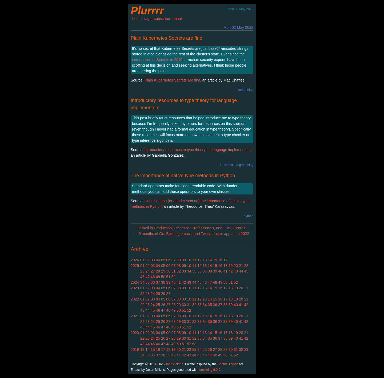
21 (241, 265)
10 (189, 260)
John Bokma (174, 364)
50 (163, 277)
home (137, 19)
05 (163, 260)
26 (163, 293)
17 (225, 260)
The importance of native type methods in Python (183, 175)
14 (210, 260)
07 (173, 260)
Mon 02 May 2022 (238, 27)
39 (215, 271)
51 (168, 277)
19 (231, 265)
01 (142, 260)
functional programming (236, 165)
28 (158, 271)
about (177, 19)
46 (142, 277)
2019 (135, 349)
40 (220, 271)
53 (194, 344)
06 (168, 260)
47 (147, 277)
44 (241, 271)
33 (184, 271)
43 (236, 271)
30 (168, 271)
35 (194, 271)
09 (184, 260)
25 (158, 293)
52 (173, 277)
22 (246, 265)
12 (199, 260)
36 (199, 271)
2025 (135, 265)
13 (205, 260)
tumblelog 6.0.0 (209, 370)
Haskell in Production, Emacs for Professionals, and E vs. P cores (191, 228)
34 (189, 271)
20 (236, 265)
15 (215, 260)
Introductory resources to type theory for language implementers (198, 150)
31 (173, 271)
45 (246, 271)
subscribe (162, 19)
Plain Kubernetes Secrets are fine (166, 38)
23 (142, 271)
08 (179, 260)
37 (205, 271)
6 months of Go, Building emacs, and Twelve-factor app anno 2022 (194, 233)
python (248, 216)
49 (158, 277)
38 (210, 271)
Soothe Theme (228, 364)
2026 (135, 260)
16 (220, 260)
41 (225, 271)
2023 (135, 288)
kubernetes (245, 90)
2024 (135, 282)
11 (194, 260)
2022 (135, 299)
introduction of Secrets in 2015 (157, 60)
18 (225, 265)
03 (153, 260)
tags (147, 19)
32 (179, 271)
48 (153, 277)
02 (147, 260)
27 (153, 271)
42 (231, 271)
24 (147, 271)
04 (158, 260)
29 (163, 271)
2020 (135, 333)
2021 (135, 316)
